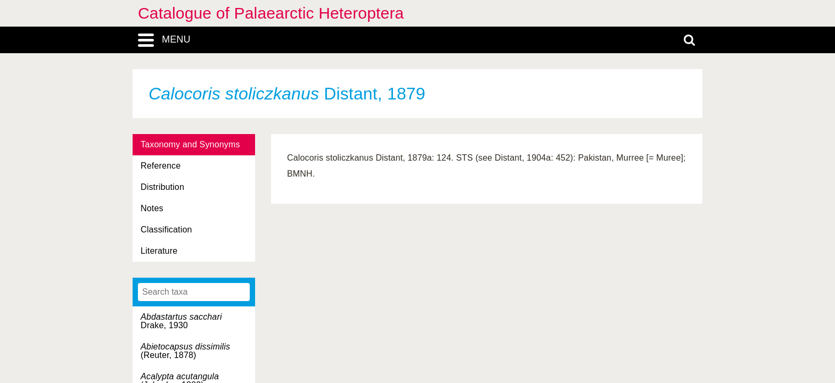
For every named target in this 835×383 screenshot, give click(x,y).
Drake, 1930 (181, 321)
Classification (166, 229)
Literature (159, 250)
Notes (152, 208)
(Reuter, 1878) (185, 351)
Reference (161, 165)
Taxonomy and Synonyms (190, 144)
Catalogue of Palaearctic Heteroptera (271, 13)
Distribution (162, 187)
